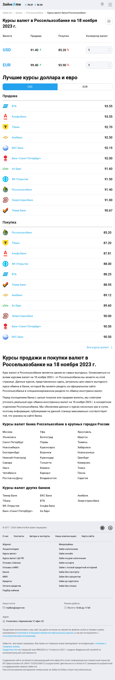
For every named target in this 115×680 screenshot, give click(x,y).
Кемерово (84, 462)
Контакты (19, 536)
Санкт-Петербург (13, 442)
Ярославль (84, 432)
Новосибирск (11, 447)
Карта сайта (88, 536)
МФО (5, 576)
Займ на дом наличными (72, 558)
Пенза (81, 473)
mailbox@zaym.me (15, 607)
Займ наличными (68, 549)
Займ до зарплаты (69, 581)
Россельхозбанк (34, 12)
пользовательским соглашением (19, 636)
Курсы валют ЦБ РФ (13, 558)
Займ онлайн (66, 553)
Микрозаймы (66, 544)
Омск (6, 467)
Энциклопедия (11, 549)
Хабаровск (84, 447)
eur (7, 65)
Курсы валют (9, 553)
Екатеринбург (11, 452)
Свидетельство (10, 650)
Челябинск (9, 473)
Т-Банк (16, 127)
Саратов (83, 478)
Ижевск (45, 467)
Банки (19, 12)
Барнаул (45, 473)
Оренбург (83, 457)
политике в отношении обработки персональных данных (45, 633)
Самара (7, 462)
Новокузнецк (86, 452)
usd (7, 49)
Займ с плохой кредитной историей (78, 567)
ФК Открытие (20, 179)
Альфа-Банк (19, 116)
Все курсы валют (98, 347)
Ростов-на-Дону (13, 478)
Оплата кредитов (12, 586)
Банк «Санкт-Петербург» (26, 158)
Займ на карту (66, 562)
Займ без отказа (67, 586)
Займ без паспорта (69, 572)
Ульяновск (9, 437)
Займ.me (7, 12)
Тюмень (82, 442)
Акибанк (17, 137)
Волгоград (46, 437)
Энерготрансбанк (22, 200)
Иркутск (83, 437)
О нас (5, 536)
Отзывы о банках (12, 562)
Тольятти (46, 462)
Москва (7, 432)
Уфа (42, 432)
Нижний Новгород (14, 457)
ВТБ (14, 106)
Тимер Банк (19, 210)
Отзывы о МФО (11, 567)
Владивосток (48, 478)
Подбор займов (11, 590)
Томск (81, 467)
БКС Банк (17, 147)
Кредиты (7, 581)
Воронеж (45, 452)
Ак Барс (16, 168)
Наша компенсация (65, 536)
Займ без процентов (70, 576)
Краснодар (47, 457)
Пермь (44, 442)
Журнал (7, 544)
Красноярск (47, 447)
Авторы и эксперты (39, 536)
